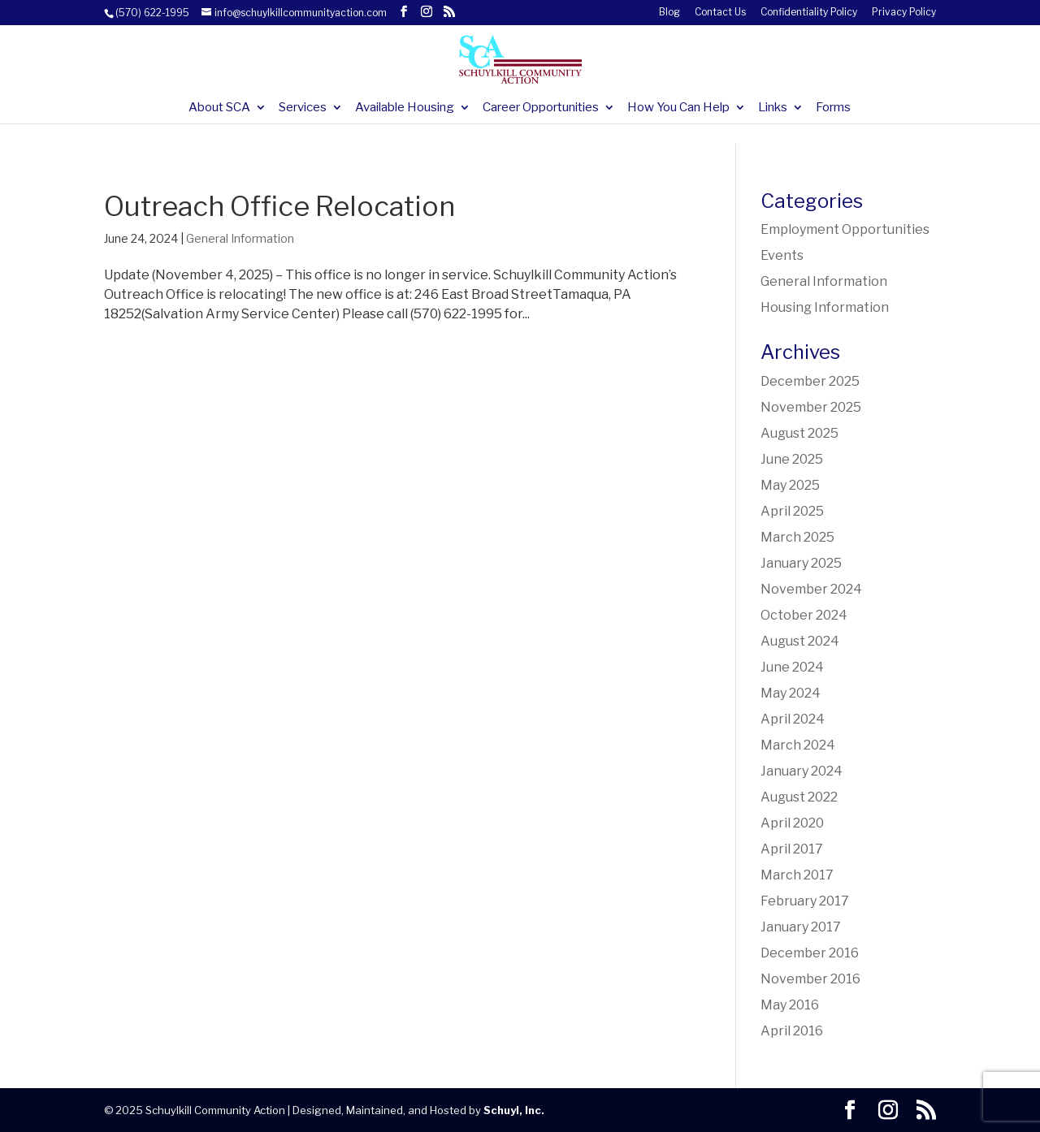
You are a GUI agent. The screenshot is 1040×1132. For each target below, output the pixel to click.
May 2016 (789, 1005)
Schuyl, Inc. (513, 1110)
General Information (240, 238)
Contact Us (720, 12)
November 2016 (810, 979)
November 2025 (810, 407)
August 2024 (799, 641)
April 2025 (792, 511)
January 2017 (800, 927)
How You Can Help (678, 108)
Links (772, 108)
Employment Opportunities (845, 229)
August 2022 (799, 797)
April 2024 (792, 719)
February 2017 (804, 901)
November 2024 (811, 589)
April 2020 (792, 823)
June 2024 (792, 667)
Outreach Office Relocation (279, 206)
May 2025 (790, 485)
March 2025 (797, 537)
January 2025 (801, 563)
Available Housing (404, 108)
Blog (669, 12)
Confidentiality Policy (808, 12)
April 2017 (791, 849)
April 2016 (791, 1031)
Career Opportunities (541, 108)
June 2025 (791, 459)
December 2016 (809, 953)
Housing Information (824, 307)
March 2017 (797, 875)
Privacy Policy (904, 12)
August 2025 (799, 433)
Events (782, 255)
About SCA (219, 108)
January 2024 (801, 771)
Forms (833, 108)
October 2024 (803, 615)
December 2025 (810, 381)
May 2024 (790, 693)
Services (303, 108)
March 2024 (797, 745)
